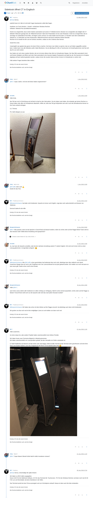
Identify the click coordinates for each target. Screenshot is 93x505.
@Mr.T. (16, 79)
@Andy (15, 17)
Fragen (9, 13)
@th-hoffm (16, 184)
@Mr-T (12, 229)
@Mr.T (12, 81)
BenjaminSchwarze (15, 227)
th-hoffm (12, 95)
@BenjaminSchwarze (18, 200)
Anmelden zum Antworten (81, 13)
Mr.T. (11, 17)
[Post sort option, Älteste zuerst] (72, 13)
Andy (11, 79)
